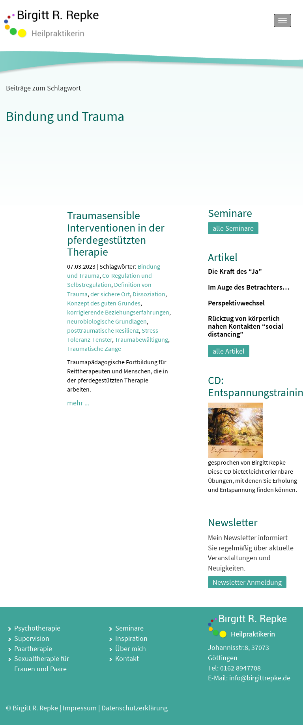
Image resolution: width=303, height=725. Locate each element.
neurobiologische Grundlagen (107, 321)
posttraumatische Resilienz (103, 330)
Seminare (129, 628)
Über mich (130, 648)
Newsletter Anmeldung (247, 582)
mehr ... (78, 402)
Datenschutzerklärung (134, 707)
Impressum (80, 707)
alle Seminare (233, 228)
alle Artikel (229, 351)
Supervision (31, 638)
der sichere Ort (110, 294)
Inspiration (131, 638)
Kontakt (127, 658)
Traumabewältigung (141, 339)
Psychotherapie (37, 628)
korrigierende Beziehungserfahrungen (118, 312)
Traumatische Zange (94, 348)
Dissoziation (149, 294)
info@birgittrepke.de (259, 677)
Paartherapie (33, 648)
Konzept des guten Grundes (103, 303)
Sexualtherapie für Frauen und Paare (41, 663)
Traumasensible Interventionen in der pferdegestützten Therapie (116, 233)
